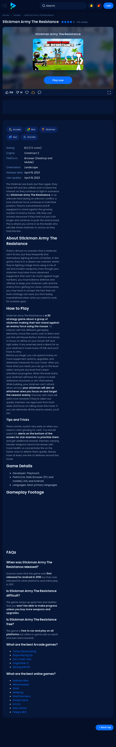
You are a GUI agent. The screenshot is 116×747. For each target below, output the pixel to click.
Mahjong (18, 692)
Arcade (17, 15)
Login (108, 5)
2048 (16, 688)
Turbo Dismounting (24, 651)
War (31, 129)
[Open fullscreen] (109, 92)
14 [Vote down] (19, 92)
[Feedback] (39, 92)
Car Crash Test (22, 659)
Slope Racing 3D (23, 655)
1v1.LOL (16, 704)
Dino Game (20, 708)
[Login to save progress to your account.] (33, 92)
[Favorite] (27, 92)
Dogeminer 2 (21, 663)
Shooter (29, 137)
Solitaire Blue (20, 680)
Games (6, 15)
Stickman (48, 129)
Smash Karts (20, 700)
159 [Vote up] (9, 92)
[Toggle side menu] (4, 5)
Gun (13, 137)
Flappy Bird (20, 712)
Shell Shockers (22, 696)
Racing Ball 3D (21, 667)
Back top (104, 727)
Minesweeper (21, 684)
